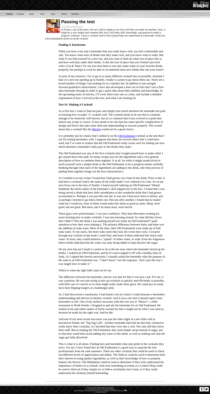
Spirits (31, 14)
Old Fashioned (126, 135)
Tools (42, 14)
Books (64, 14)
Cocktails (20, 14)
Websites (75, 14)
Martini (96, 129)
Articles (9, 14)
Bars (53, 14)
